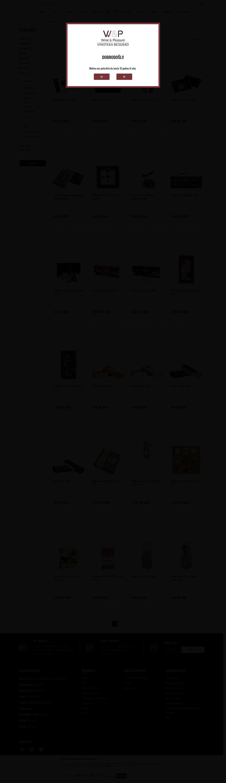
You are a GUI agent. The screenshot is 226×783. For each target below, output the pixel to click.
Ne (124, 76)
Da (102, 76)
